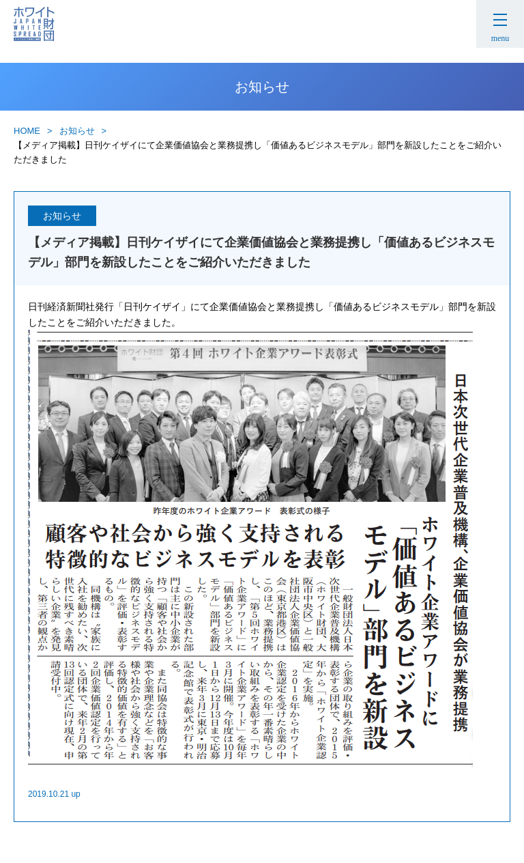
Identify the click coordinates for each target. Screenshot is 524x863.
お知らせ (77, 131)
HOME (27, 131)
